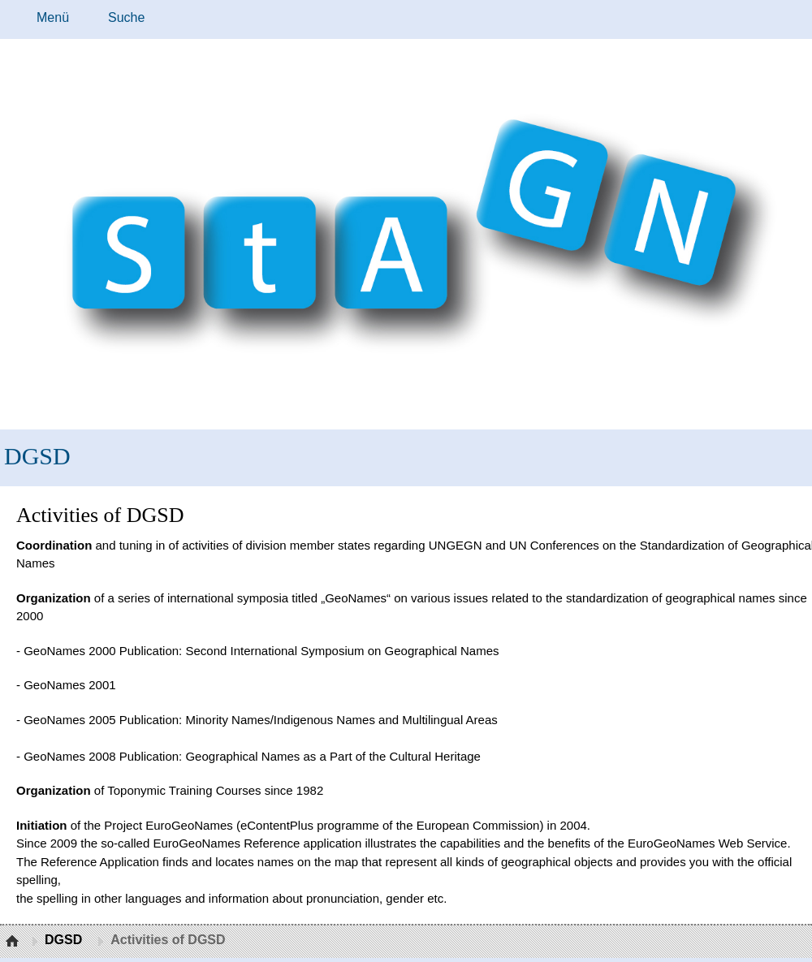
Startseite (14, 941)
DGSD (37, 455)
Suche (126, 17)
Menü (53, 17)
